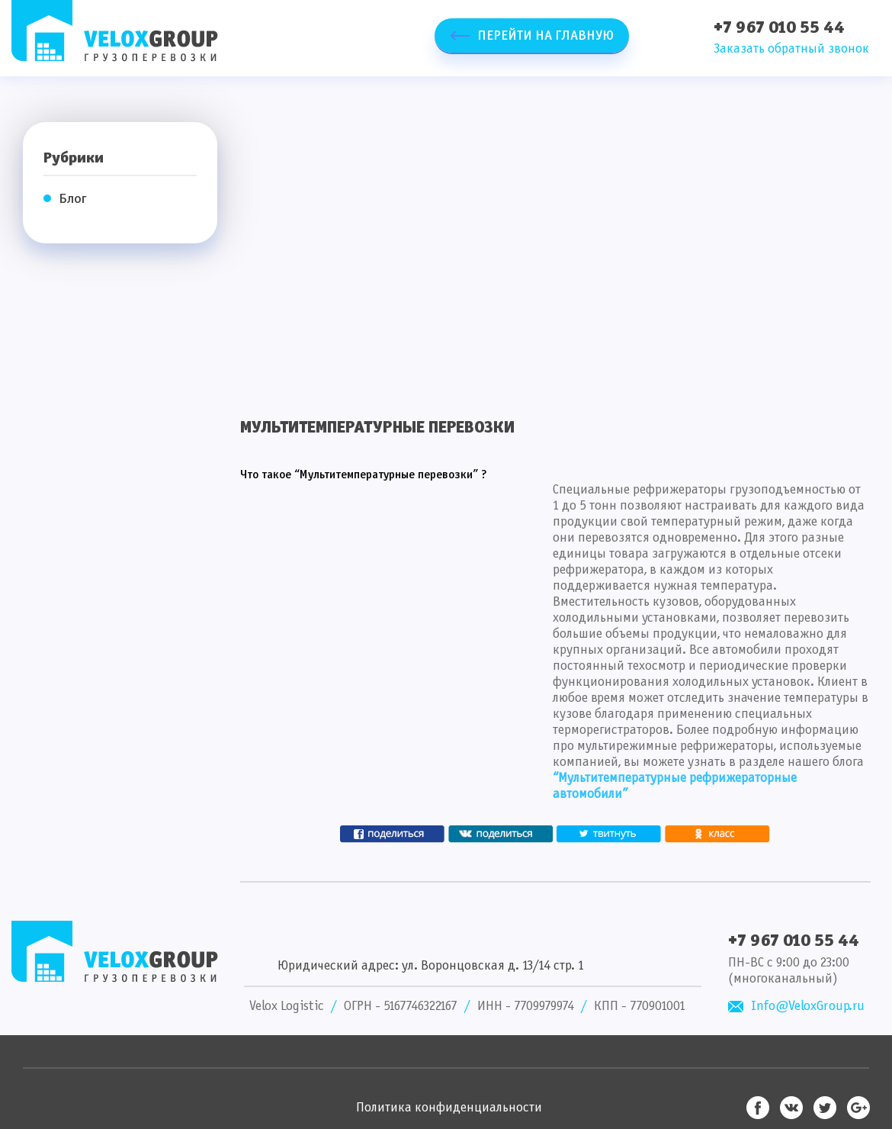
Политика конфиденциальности (449, 1108)
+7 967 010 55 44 (779, 29)
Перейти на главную (545, 36)
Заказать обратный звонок (791, 49)
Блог (73, 199)
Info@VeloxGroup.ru (808, 1006)
